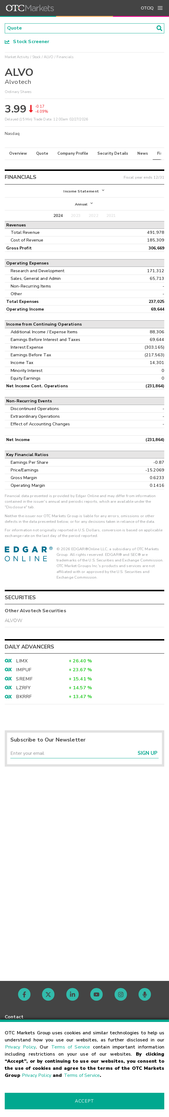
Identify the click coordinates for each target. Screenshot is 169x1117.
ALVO (49, 57)
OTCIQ (147, 8)
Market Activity (17, 57)
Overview (18, 153)
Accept (84, 1101)
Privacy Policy (20, 1047)
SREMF (24, 679)
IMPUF (23, 670)
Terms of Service (70, 1047)
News (142, 153)
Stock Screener (27, 41)
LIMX (22, 661)
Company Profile (72, 153)
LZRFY (23, 688)
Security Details (112, 153)
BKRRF (24, 697)
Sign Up (147, 753)
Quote (42, 153)
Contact (14, 1017)
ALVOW (13, 621)
